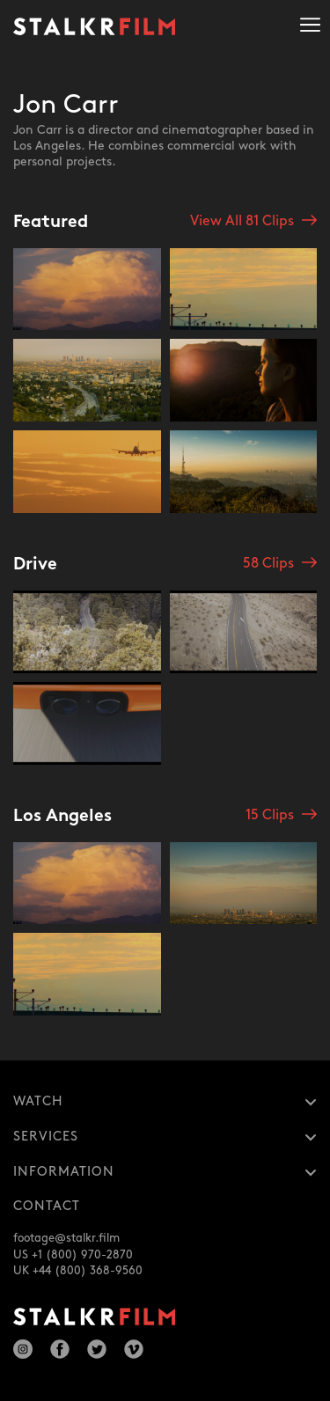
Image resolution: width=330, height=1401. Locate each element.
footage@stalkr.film (66, 1238)
